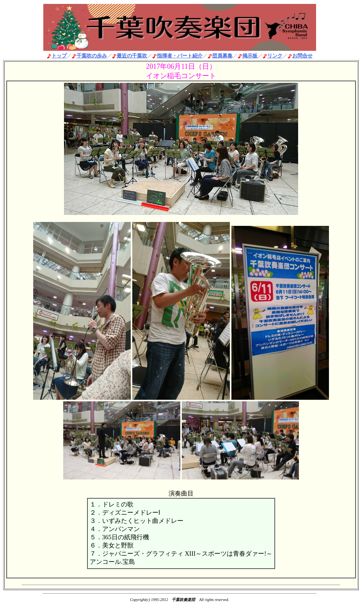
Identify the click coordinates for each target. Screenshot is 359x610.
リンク (275, 56)
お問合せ (302, 56)
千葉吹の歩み (91, 56)
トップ (59, 56)
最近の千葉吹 (132, 56)
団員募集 (222, 56)
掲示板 (250, 56)
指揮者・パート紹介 (180, 56)
